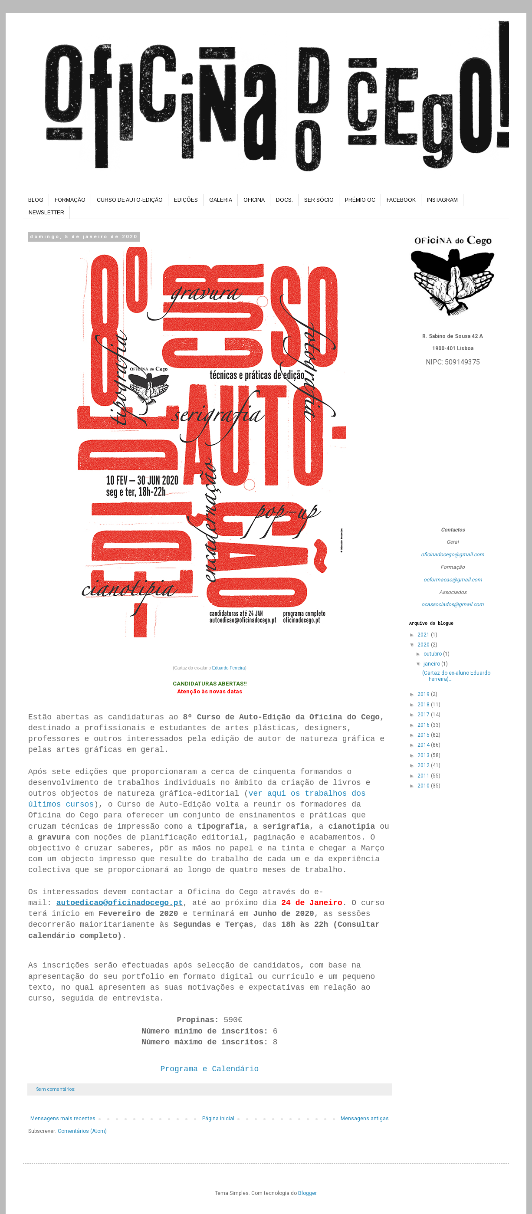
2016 (424, 725)
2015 (424, 735)
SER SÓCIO (319, 200)
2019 (424, 694)
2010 (424, 786)
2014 (424, 745)
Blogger (307, 1193)
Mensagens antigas (365, 1119)
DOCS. (284, 200)
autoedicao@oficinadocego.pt (119, 903)
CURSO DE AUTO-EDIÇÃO (130, 200)
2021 (424, 635)
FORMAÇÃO (70, 200)
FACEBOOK (401, 200)
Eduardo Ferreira (228, 668)
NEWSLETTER (46, 213)
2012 (424, 765)
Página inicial (218, 1119)
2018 (424, 705)
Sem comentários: (56, 1089)
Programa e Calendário (210, 1069)
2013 (424, 755)
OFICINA (254, 200)
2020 (424, 645)
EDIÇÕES (186, 200)
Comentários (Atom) (82, 1131)
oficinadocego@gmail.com (452, 554)
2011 (424, 776)
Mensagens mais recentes (62, 1119)
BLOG (35, 200)
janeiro (432, 664)
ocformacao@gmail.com (453, 580)
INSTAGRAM (442, 200)
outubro (433, 654)
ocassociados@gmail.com (452, 604)
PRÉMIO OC (360, 200)
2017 (424, 715)
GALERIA (220, 200)
